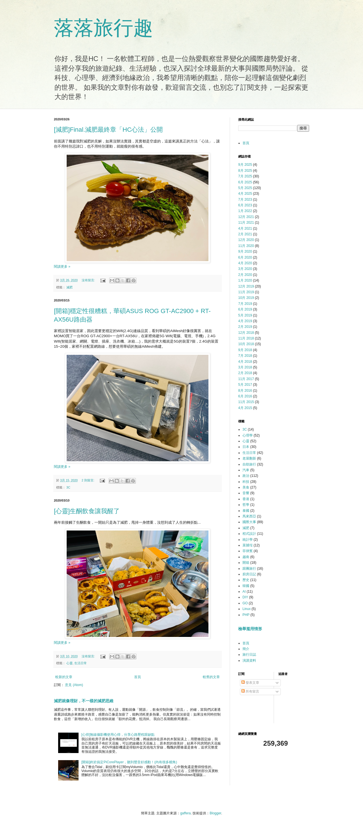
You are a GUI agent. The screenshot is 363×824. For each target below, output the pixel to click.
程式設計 (249, 534)
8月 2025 (245, 171)
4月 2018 (245, 362)
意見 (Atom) (74, 685)
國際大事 (249, 522)
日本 (245, 447)
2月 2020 (245, 275)
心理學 (247, 435)
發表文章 (250, 683)
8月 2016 (245, 391)
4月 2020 (245, 263)
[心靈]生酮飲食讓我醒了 (87, 511)
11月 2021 (246, 223)
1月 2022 (245, 211)
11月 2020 (246, 246)
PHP (246, 615)
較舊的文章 (211, 677)
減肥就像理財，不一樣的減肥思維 (83, 701)
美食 (245, 487)
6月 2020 (245, 257)
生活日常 (80, 663)
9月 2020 (245, 251)
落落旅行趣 (103, 28)
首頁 (137, 677)
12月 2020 (246, 240)
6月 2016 (245, 396)
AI (244, 592)
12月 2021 (246, 217)
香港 (245, 499)
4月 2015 (245, 408)
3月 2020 (245, 269)
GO (245, 603)
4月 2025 (245, 194)
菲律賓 (247, 551)
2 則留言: (88, 480)
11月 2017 (246, 379)
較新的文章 (63, 677)
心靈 (69, 663)
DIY (245, 597)
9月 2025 (245, 165)
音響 (245, 493)
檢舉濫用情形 (250, 628)
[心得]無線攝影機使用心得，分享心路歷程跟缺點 (118, 735)
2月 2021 (245, 234)
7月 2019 (245, 304)
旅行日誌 (249, 655)
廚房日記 (249, 574)
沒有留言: (89, 280)
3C (68, 487)
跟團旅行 (249, 569)
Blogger (215, 813)
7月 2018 (245, 356)
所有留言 (250, 691)
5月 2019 (245, 315)
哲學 (245, 505)
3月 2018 (245, 367)
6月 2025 (245, 182)
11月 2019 (246, 292)
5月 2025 (245, 188)
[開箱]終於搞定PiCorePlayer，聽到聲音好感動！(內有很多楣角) (129, 762)
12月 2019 (246, 286)
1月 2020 (245, 280)
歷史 (245, 580)
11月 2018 (246, 338)
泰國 (245, 511)
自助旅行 (249, 464)
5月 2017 (245, 385)
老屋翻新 (249, 458)
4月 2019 (245, 321)
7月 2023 (245, 200)
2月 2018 (245, 373)
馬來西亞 (249, 516)
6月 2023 (245, 205)
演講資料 (249, 660)
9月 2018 (245, 350)
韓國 (245, 586)
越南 (245, 557)
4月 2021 (245, 228)
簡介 (245, 649)
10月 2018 (246, 344)
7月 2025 (245, 176)
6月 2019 (245, 309)
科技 (245, 482)
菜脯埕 (247, 545)
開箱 (245, 563)
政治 (245, 476)
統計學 (247, 540)
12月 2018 (246, 333)
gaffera (185, 813)
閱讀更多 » (62, 267)
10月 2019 (246, 298)
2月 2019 (245, 327)
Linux (246, 609)
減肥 (69, 287)
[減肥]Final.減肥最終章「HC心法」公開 (108, 129)
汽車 (245, 470)
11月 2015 (246, 402)
